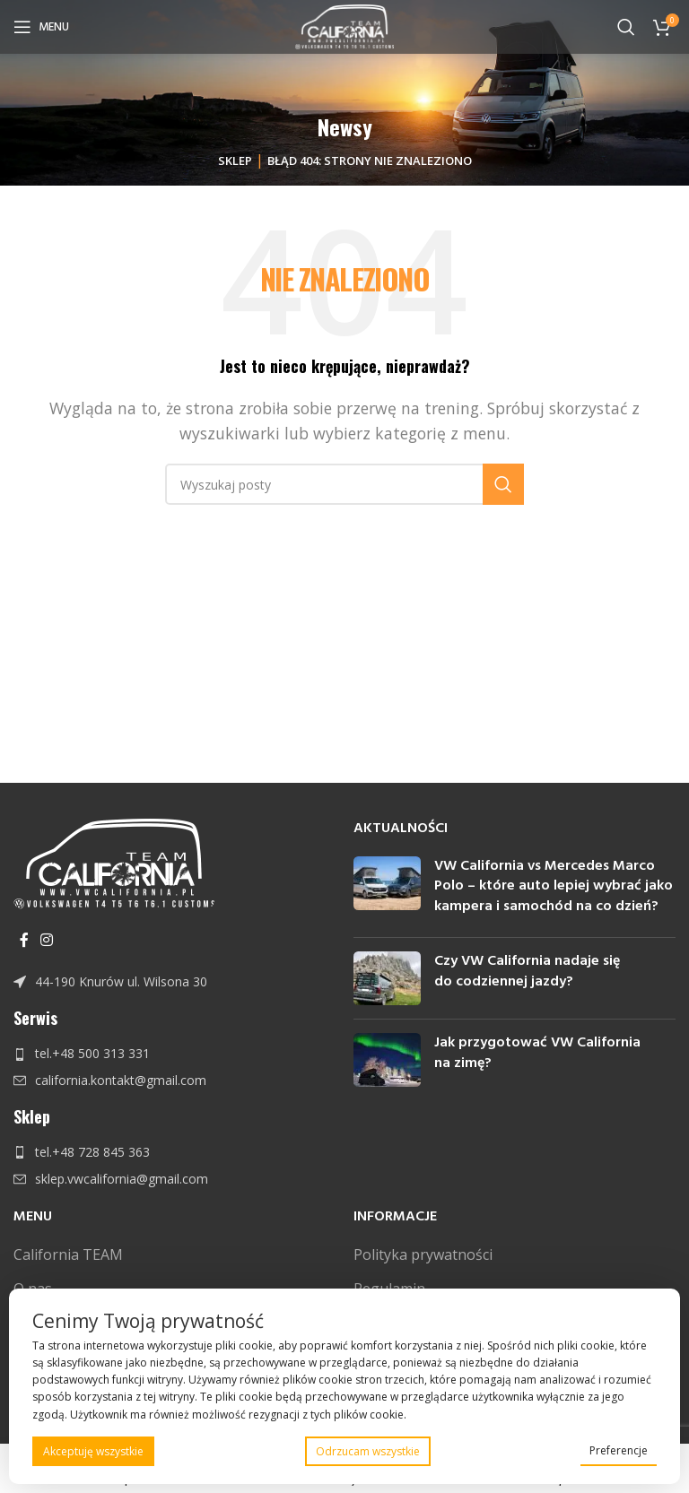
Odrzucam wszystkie (368, 1451)
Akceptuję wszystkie (93, 1451)
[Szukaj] (626, 27)
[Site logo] (345, 25)
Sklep (235, 160)
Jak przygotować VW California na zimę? (537, 1052)
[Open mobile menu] (41, 27)
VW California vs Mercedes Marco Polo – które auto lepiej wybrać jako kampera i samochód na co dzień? (553, 886)
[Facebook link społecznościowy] (23, 940)
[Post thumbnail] (387, 890)
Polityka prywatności (423, 1254)
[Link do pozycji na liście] (174, 982)
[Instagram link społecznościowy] (46, 940)
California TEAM (68, 1254)
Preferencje (618, 1450)
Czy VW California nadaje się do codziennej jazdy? (527, 971)
